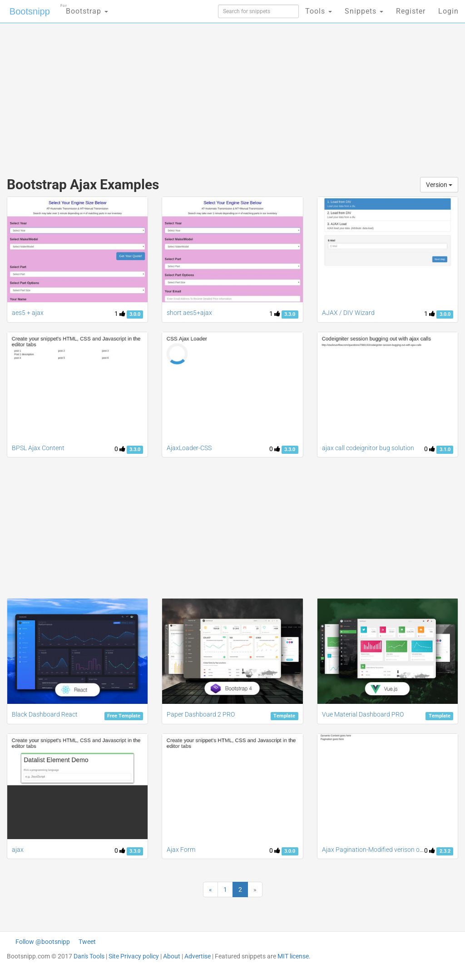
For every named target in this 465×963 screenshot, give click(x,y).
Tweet (87, 941)
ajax (18, 849)
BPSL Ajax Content (38, 448)
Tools (318, 11)
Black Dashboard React (45, 714)
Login (448, 11)
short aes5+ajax (189, 312)
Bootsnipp (30, 11)
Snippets (364, 11)
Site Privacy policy (134, 956)
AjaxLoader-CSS (189, 448)
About (171, 956)
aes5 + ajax (28, 312)
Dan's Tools (89, 956)
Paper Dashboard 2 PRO (201, 714)
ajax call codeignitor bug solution (368, 448)
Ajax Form (181, 849)
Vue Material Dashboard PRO (363, 714)
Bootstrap (84, 8)
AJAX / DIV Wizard (348, 312)
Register (410, 11)
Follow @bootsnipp (42, 941)
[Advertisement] (157, 95)
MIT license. (294, 956)
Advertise (197, 956)
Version (439, 184)
